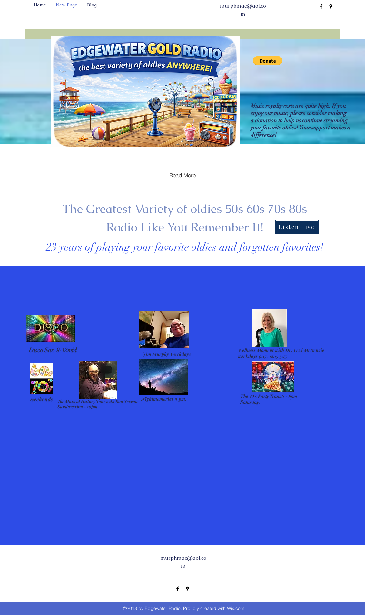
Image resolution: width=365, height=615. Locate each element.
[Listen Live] (297, 227)
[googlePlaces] (331, 6)
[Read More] (182, 175)
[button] (267, 60)
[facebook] (321, 6)
